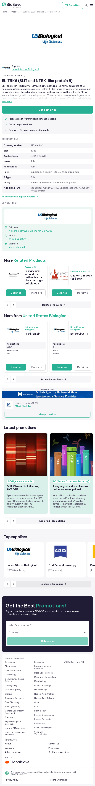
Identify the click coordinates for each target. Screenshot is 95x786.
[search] (86, 5)
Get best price (48, 109)
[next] (13, 305)
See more (7, 101)
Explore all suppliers (54, 584)
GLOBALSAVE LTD (19, 774)
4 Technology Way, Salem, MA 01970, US (30, 230)
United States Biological (25, 69)
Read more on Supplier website (20, 196)
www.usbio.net (17, 247)
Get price (16, 292)
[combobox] (47, 632)
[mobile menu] (91, 5)
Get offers (73, 5)
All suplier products (53, 379)
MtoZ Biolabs (23, 406)
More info (36, 292)
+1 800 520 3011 (17, 239)
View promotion (47, 414)
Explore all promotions (53, 521)
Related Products (53, 304)
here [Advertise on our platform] (52, 389)
